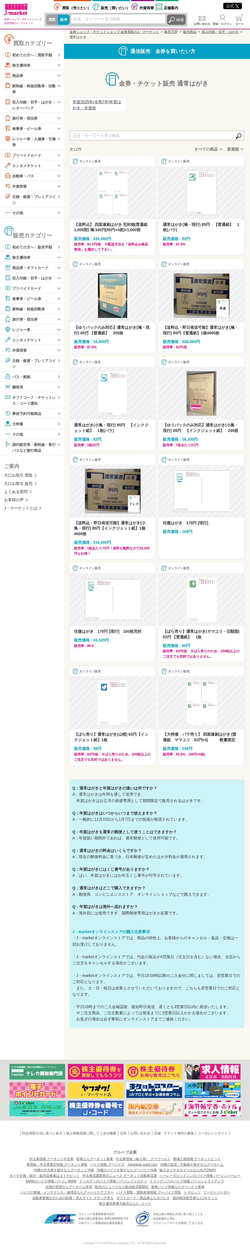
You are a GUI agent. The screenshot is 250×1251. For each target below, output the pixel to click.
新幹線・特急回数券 (25, 310)
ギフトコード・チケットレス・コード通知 (29, 401)
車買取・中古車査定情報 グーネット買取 (56, 1165)
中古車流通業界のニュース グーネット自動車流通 (119, 1176)
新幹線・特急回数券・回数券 (29, 88)
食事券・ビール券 (23, 129)
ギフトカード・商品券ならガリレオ (143, 1198)
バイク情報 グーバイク (107, 1165)
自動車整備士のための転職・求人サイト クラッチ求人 (72, 1198)
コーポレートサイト (213, 1133)
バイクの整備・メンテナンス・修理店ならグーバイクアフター (67, 1192)
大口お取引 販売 (18, 486)
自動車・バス (20, 176)
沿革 (123, 1133)
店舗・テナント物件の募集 (174, 1133)
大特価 (14, 425)
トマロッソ (192, 1192)
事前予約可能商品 (23, 415)
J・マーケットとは (20, 510)
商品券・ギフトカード (27, 268)
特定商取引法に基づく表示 (42, 1133)
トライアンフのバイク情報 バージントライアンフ (187, 1181)
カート (240, 23)
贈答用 (14, 388)
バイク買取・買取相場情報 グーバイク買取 (148, 1192)
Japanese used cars (142, 1165)
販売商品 (190, 32)
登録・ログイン (222, 23)
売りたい (76, 8)
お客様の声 (14, 502)
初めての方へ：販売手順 (29, 248)
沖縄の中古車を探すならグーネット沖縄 (64, 1170)
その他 (14, 214)
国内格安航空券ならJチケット (195, 1198)
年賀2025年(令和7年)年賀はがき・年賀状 (97, 105)
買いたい (115, 8)
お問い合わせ (202, 23)
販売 (64, 20)
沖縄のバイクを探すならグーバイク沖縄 (127, 1170)
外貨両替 (146, 8)
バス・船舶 (18, 378)
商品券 (14, 75)
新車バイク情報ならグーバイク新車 (178, 1187)
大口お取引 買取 (18, 477)
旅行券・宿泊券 (22, 118)
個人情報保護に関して (82, 1133)
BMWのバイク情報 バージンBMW (51, 1181)
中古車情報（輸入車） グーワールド (143, 1159)
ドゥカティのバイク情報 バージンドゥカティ (113, 1181)
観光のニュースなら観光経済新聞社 (121, 1187)
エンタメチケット (23, 166)
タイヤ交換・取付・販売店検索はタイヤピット (44, 1176)
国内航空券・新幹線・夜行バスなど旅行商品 (29, 449)
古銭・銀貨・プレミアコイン (29, 200)
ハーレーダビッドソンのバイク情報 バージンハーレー (200, 1176)
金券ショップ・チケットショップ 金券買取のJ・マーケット (114, 32)
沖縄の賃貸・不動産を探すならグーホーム (192, 1165)
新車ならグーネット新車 (94, 1159)
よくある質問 (16, 494)
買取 (52, 20)
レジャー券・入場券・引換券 (29, 142)
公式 (232, 6)
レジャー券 (18, 330)
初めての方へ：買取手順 (29, 54)
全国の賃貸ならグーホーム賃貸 (68, 1187)
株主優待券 (18, 65)
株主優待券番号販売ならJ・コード (125, 1204)
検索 (180, 20)
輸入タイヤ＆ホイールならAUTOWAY (188, 1170)
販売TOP (171, 32)
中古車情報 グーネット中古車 (51, 1159)
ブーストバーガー (216, 1192)
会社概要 (109, 1133)
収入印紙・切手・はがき (29, 279)
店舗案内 (171, 8)
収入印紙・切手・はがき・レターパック (27, 105)
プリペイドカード (23, 156)
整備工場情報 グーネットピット (197, 1159)
